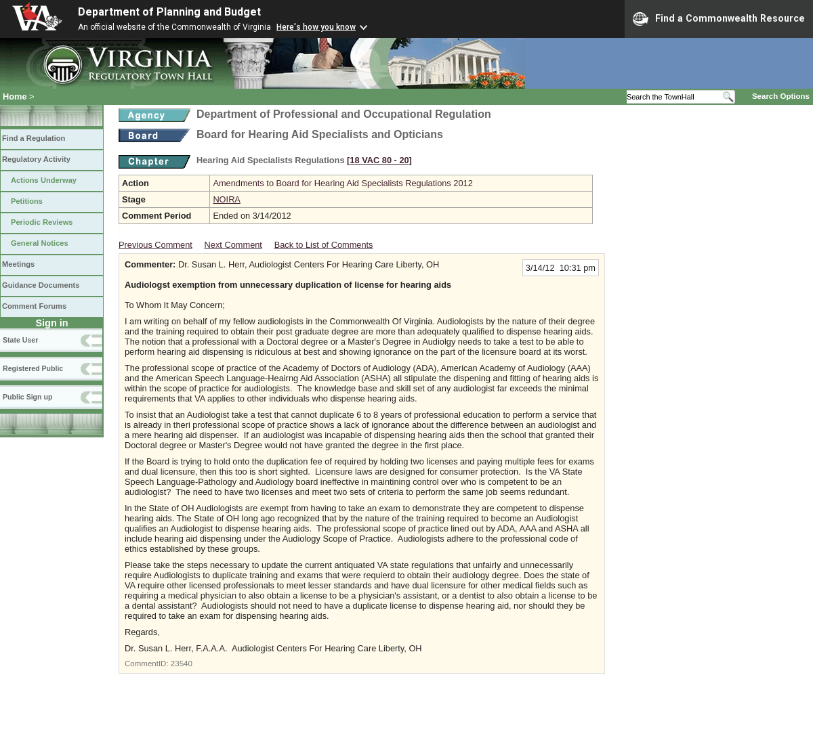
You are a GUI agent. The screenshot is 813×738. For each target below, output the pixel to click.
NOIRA (227, 199)
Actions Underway (44, 180)
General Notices (39, 243)
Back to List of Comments (323, 245)
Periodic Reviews (42, 222)
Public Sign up (27, 397)
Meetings (18, 264)
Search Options (781, 96)
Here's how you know (316, 27)
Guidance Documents (40, 285)
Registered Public (33, 368)
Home (15, 96)
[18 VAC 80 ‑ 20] (379, 160)
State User (20, 340)
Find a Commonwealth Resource (719, 19)
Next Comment (233, 245)
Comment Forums (34, 306)
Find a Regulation (33, 138)
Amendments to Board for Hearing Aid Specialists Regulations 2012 (342, 183)
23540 (181, 663)
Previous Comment (155, 245)
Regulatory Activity (36, 159)
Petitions (27, 201)
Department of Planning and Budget (169, 11)
